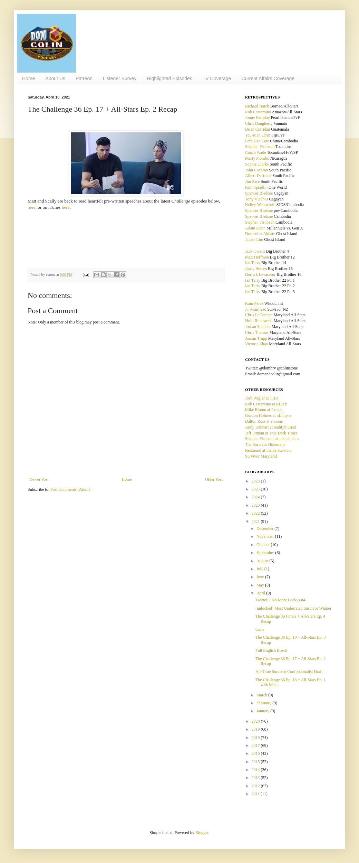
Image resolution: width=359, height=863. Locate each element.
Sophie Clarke (257, 164)
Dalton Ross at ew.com (264, 421)
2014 (256, 769)
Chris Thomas (256, 332)
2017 (256, 745)
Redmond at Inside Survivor (268, 450)
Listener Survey (119, 78)
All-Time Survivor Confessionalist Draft (289, 671)
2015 (256, 761)
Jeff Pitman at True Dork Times (271, 433)
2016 (256, 753)
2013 (256, 777)
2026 (256, 481)
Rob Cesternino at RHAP (266, 404)
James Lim (254, 239)
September (265, 552)
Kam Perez (254, 303)
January (263, 711)
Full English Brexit (271, 650)
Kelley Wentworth (260, 204)
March (262, 695)
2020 (256, 721)
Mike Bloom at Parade (263, 409)
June (260, 576)
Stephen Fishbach (259, 146)
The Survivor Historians (265, 444)
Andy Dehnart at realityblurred (270, 427)
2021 (256, 521)
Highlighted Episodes (169, 78)
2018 (256, 737)
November (265, 536)
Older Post (214, 479)
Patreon (84, 78)
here (32, 207)
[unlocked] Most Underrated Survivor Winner (293, 608)
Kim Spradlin (256, 187)
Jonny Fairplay (257, 117)
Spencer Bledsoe (259, 193)
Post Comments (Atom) (70, 489)
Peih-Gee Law (257, 141)
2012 (256, 786)
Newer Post (39, 479)
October (263, 544)
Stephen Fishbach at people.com (272, 438)
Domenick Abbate (260, 233)
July (260, 568)
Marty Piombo (257, 158)
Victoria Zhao (256, 343)
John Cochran (256, 170)
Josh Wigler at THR (261, 398)
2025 (256, 489)
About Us (55, 78)
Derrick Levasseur (260, 274)
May (260, 585)
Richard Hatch (257, 106)
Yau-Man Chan (257, 135)
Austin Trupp (256, 338)
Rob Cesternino (258, 112)
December (265, 528)
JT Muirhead (255, 309)
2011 (256, 793)
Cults (259, 629)
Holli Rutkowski (259, 320)
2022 (256, 513)
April (261, 593)
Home (28, 78)
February (264, 703)
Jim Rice (252, 181)
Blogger (201, 832)
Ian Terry (252, 262)
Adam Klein (255, 228)
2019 (256, 729)
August (263, 561)
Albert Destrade (258, 175)
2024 (256, 497)
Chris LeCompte (259, 314)
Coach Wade (255, 152)
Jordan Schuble (258, 326)
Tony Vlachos (256, 199)
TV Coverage (217, 78)
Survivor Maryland (261, 456)
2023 (256, 505)
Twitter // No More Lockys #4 (280, 600)
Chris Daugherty (259, 123)
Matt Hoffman (257, 257)
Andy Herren (256, 268)
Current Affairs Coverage (267, 78)
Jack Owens (255, 251)
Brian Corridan (257, 129)
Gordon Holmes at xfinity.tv (268, 415)
